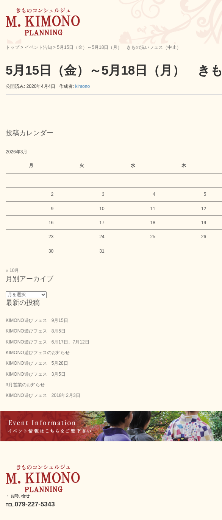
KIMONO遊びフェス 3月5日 (36, 374)
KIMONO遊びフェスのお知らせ (38, 352)
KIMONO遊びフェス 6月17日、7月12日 (47, 342)
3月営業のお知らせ (25, 384)
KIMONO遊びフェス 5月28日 (37, 363)
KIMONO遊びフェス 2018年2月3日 (43, 395)
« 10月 (12, 270)
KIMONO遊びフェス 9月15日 (37, 320)
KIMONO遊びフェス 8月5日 (36, 331)
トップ (12, 47)
